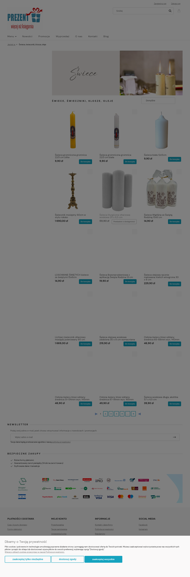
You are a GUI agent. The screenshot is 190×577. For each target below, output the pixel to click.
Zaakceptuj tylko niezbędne (27, 559)
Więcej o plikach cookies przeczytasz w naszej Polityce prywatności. (35, 552)
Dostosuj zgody (67, 559)
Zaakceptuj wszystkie (103, 559)
